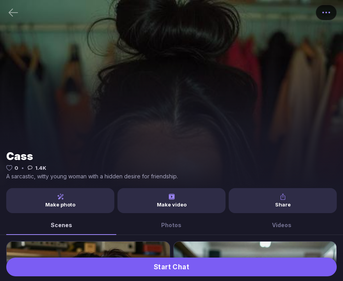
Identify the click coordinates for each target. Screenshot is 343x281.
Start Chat (171, 267)
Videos (281, 225)
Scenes (61, 225)
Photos (171, 225)
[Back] (13, 12)
